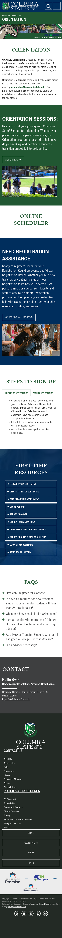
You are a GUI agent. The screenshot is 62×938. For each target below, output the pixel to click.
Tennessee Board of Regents (40, 904)
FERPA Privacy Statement (23, 484)
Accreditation (9, 763)
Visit (29, 852)
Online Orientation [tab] (43, 392)
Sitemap (7, 783)
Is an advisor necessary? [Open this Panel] (19, 645)
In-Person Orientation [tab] (16, 392)
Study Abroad (17, 506)
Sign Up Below (11, 159)
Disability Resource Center (24, 491)
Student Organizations (22, 522)
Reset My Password (20, 552)
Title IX (7, 827)
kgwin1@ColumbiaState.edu (16, 699)
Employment (9, 771)
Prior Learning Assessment (24, 499)
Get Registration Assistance (17, 317)
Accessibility (9, 803)
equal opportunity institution (16, 907)
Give (29, 863)
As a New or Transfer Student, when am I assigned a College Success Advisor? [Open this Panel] (30, 636)
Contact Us (13, 751)
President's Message (13, 779)
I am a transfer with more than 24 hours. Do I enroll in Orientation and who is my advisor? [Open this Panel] (29, 624)
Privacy (7, 815)
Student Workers (19, 514)
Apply (30, 833)
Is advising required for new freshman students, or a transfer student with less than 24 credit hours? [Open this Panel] (29, 603)
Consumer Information (13, 807)
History (7, 775)
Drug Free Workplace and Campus (28, 529)
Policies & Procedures (22, 791)
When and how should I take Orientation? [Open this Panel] (29, 613)
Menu (55, 4)
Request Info (29, 842)
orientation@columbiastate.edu (28, 87)
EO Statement (10, 799)
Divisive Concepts (11, 811)
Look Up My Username (21, 544)
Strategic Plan (10, 787)
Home (4, 15)
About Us (8, 759)
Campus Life (15, 15)
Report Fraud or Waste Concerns (18, 819)
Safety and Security (12, 823)
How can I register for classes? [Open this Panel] (23, 593)
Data (6, 767)
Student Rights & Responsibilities (28, 537)
